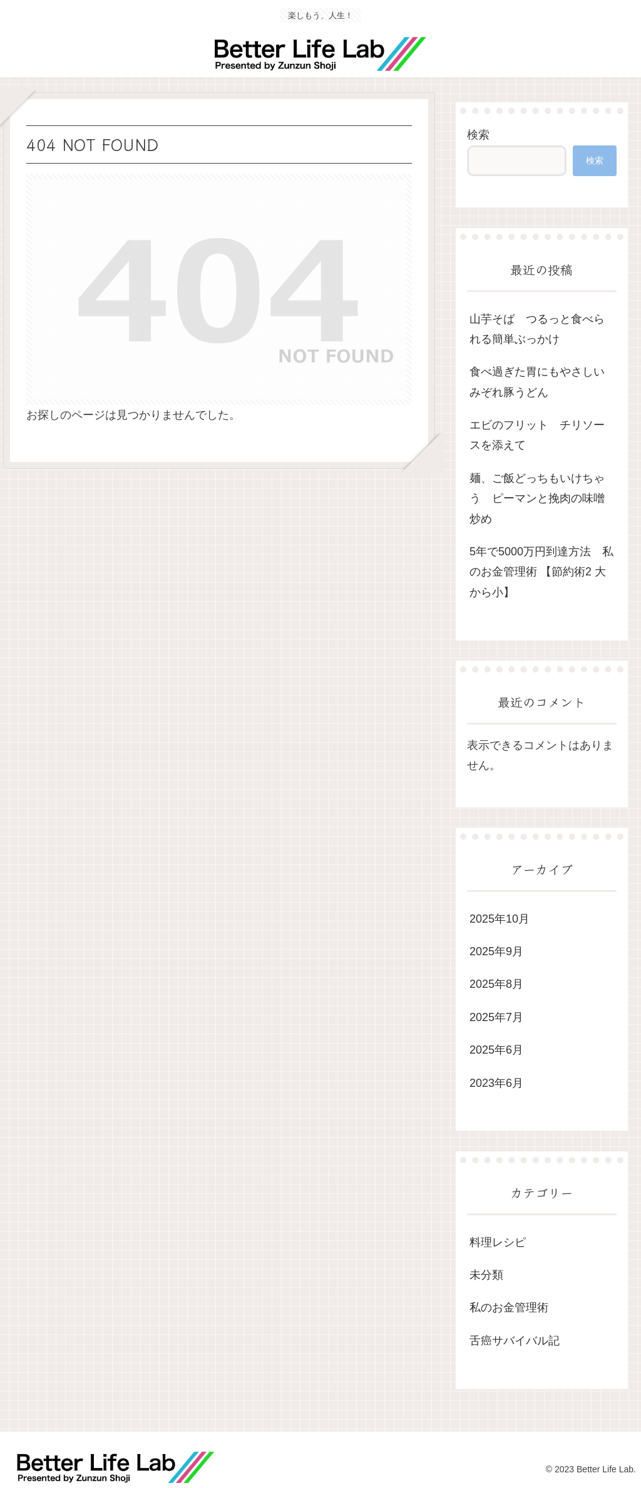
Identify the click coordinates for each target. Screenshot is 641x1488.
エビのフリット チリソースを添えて (537, 435)
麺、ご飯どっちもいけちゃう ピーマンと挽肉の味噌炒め (537, 498)
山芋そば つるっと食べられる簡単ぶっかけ (537, 329)
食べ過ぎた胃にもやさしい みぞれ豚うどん (542, 381)
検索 (478, 134)
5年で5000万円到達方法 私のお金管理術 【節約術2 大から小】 (541, 572)
